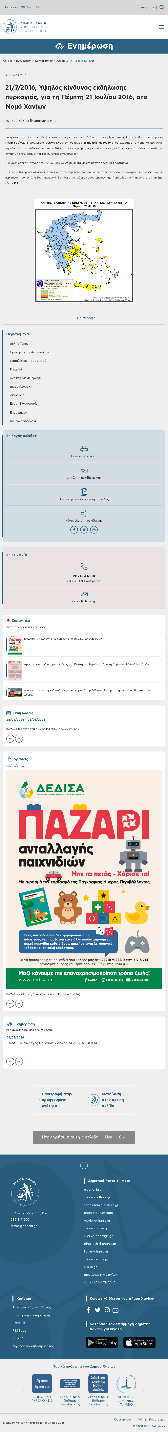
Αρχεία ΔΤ (63, 61)
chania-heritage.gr (98, 1236)
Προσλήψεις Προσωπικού (28, 360)
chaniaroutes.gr (96, 1228)
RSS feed (19, 1330)
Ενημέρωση (24, 61)
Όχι (122, 1137)
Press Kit (16, 369)
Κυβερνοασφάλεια (23, 421)
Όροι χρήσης (123, 1419)
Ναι (108, 1137)
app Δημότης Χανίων (100, 1274)
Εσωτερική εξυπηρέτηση (31, 1315)
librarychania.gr (96, 1251)
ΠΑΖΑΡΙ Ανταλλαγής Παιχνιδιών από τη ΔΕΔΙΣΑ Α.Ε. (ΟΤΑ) (43, 994)
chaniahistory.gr (96, 1259)
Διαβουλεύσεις (20, 386)
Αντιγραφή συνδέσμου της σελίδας (84, 494)
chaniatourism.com (98, 1212)
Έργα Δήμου (18, 412)
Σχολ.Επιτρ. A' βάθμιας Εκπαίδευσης (70, 1390)
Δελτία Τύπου (44, 61)
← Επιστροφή (84, 318)
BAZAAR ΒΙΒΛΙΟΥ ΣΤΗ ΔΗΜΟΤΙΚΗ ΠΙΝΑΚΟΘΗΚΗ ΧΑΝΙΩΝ (42, 729)
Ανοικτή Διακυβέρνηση (26, 378)
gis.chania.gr (93, 1189)
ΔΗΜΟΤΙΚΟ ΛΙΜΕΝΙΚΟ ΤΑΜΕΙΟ (126, 1390)
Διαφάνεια (17, 395)
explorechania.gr (97, 1220)
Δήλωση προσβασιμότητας (33, 1346)
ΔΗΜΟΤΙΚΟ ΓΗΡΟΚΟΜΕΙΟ (42, 1388)
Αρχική (7, 61)
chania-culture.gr (97, 1197)
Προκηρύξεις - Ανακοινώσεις (30, 352)
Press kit (18, 1323)
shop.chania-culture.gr (101, 1205)
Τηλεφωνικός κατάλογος (31, 1307)
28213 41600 (84, 576)
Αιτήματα (147, 7)
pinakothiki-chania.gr (100, 1243)
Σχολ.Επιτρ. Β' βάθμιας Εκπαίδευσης (98, 1390)
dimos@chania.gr (84, 601)
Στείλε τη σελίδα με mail (84, 473)
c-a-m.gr (90, 1267)
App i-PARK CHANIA (100, 1282)
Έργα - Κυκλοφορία (23, 403)
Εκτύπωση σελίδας (84, 451)
